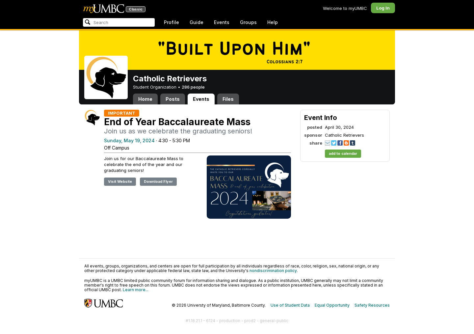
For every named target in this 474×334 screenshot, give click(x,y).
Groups (248, 22)
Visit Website (120, 181)
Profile (171, 22)
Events (221, 22)
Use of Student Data (290, 305)
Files (228, 99)
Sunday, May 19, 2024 (129, 140)
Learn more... (135, 289)
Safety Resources (372, 305)
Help (272, 22)
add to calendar (343, 153)
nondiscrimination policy (273, 270)
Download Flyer (158, 181)
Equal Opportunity (332, 305)
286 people (193, 87)
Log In (383, 8)
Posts (173, 99)
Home (145, 99)
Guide (196, 22)
